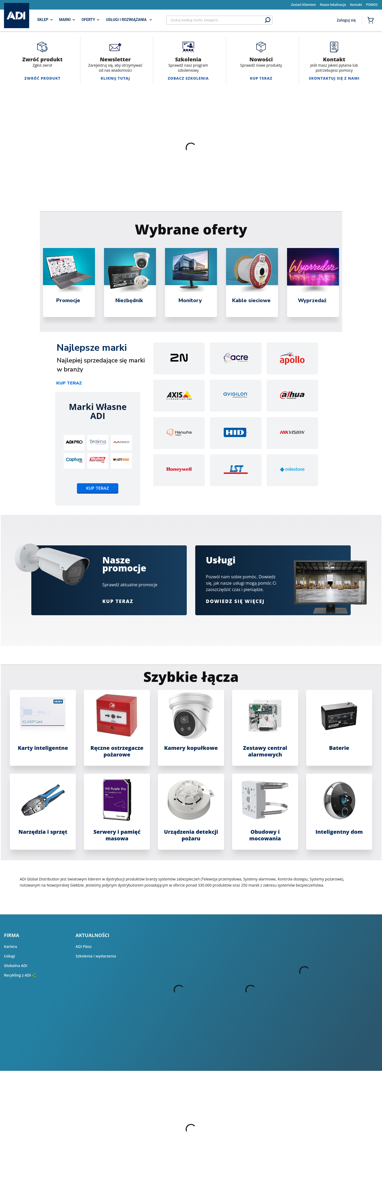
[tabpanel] (69, 282)
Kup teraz (69, 383)
